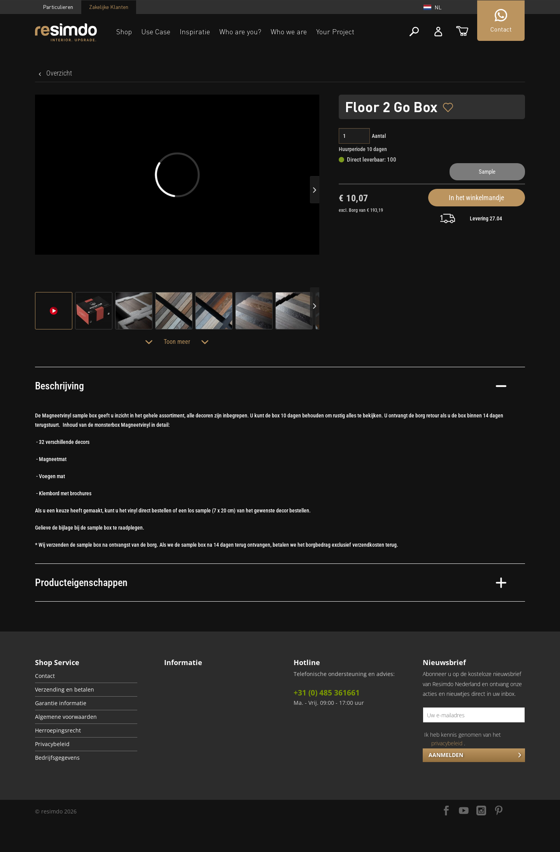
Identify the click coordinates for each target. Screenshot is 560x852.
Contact (45, 675)
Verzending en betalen (64, 689)
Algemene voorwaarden (66, 716)
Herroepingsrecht (58, 730)
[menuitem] (86, 676)
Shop (124, 31)
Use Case (155, 31)
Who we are (289, 31)
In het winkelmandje (476, 198)
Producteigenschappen (270, 582)
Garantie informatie (60, 703)
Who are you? (240, 31)
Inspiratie (195, 31)
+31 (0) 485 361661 (327, 693)
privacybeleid (446, 743)
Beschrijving (270, 386)
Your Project (335, 31)
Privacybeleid (52, 744)
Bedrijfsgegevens (57, 757)
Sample (487, 171)
